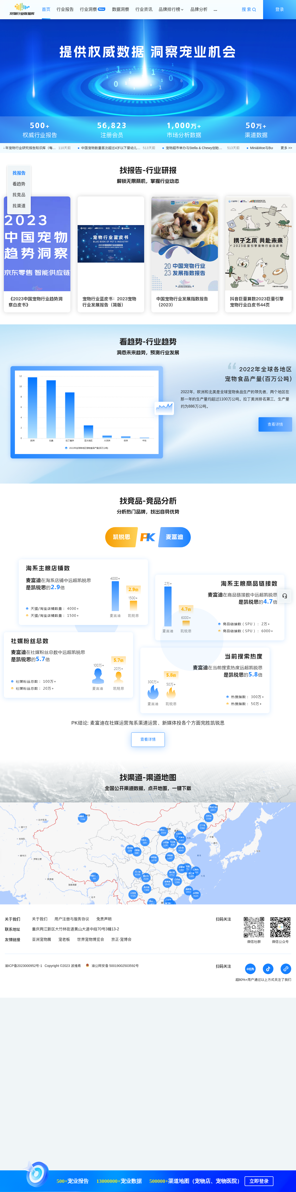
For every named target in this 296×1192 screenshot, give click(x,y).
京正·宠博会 (121, 939)
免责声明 (104, 919)
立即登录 (259, 1181)
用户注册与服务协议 (72, 919)
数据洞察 (120, 9)
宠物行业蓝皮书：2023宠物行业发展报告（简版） (109, 302)
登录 (279, 9)
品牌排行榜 (169, 9)
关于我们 (39, 919)
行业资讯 (144, 9)
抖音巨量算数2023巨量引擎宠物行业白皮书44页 (257, 302)
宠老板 (64, 939)
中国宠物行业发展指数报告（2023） (182, 302)
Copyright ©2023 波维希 (63, 966)
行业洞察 (88, 9)
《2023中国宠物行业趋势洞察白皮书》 (35, 302)
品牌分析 (199, 9)
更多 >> (286, 148)
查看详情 (275, 424)
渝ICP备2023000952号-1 (23, 966)
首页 (46, 9)
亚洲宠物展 (41, 939)
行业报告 (65, 9)
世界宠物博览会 (90, 939)
